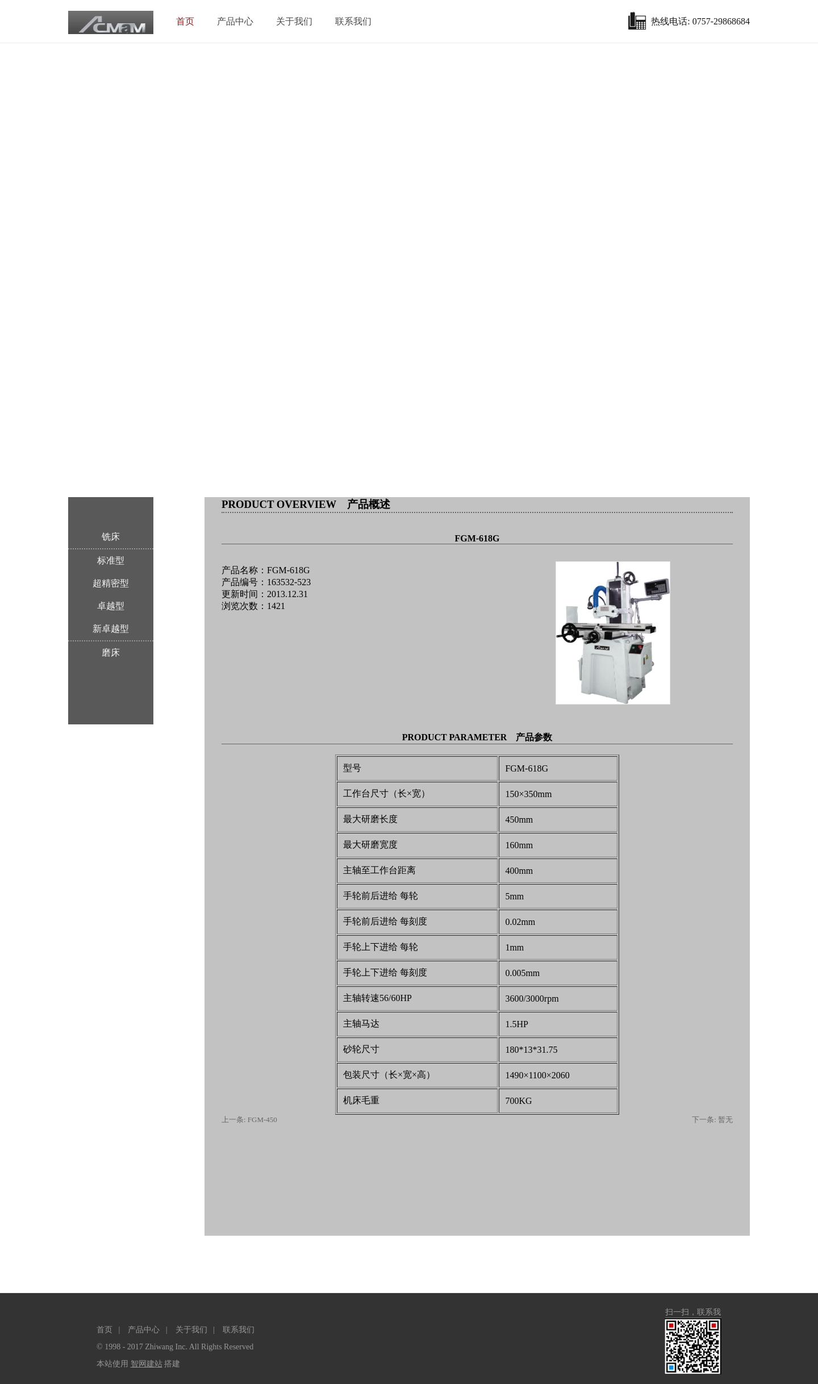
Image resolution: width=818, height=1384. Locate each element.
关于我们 (294, 21)
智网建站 (146, 1364)
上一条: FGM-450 (249, 1119)
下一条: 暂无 (712, 1119)
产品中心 (235, 21)
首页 (185, 21)
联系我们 (353, 21)
